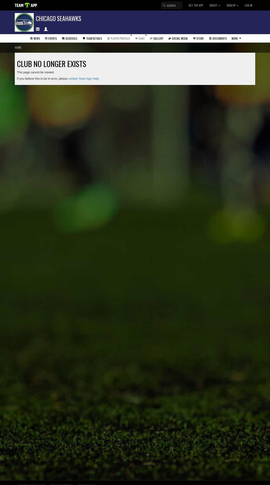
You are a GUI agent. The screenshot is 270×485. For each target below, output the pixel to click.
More (235, 38)
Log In (248, 5)
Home (18, 47)
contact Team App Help (83, 78)
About (214, 5)
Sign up (232, 5)
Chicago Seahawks (58, 18)
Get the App (196, 5)
